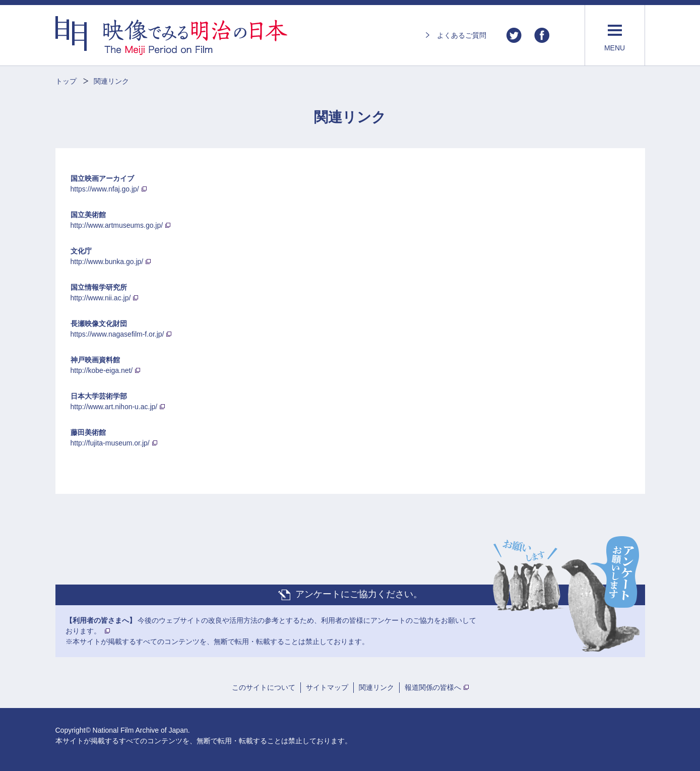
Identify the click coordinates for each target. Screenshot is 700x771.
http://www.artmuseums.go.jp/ (117, 225)
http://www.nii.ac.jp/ (101, 298)
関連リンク (376, 687)
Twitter (514, 35)
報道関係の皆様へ (433, 687)
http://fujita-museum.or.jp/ (110, 443)
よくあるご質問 (461, 35)
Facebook (541, 35)
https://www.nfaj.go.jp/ (105, 189)
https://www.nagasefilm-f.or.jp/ (117, 334)
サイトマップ (327, 687)
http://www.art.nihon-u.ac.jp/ (114, 407)
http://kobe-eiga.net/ (102, 370)
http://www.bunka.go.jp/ (107, 262)
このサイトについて (263, 687)
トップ (66, 81)
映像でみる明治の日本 (171, 35)
